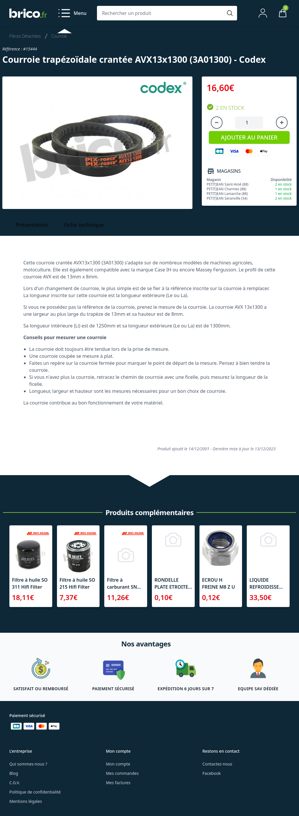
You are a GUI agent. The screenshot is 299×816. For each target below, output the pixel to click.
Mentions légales (25, 801)
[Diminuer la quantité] (216, 122)
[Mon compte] (263, 13)
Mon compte (118, 764)
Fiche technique (84, 224)
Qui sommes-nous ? (28, 764)
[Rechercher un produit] (161, 13)
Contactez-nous (217, 764)
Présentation (32, 224)
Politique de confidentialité (35, 792)
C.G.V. (14, 782)
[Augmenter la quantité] (282, 122)
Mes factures (118, 782)
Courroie (59, 36)
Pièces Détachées (25, 36)
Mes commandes (122, 773)
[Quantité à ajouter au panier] (249, 122)
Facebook (211, 773)
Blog (13, 773)
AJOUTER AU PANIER (249, 137)
